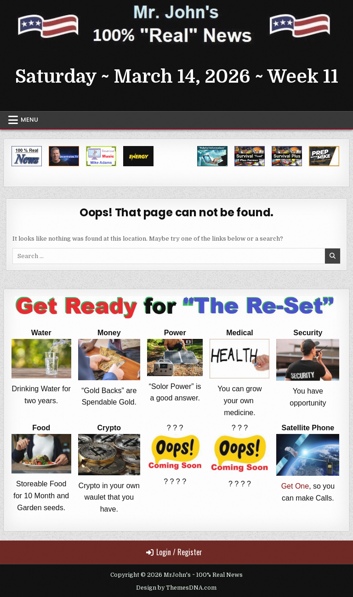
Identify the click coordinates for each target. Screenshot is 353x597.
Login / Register (174, 552)
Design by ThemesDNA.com (176, 588)
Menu (29, 119)
